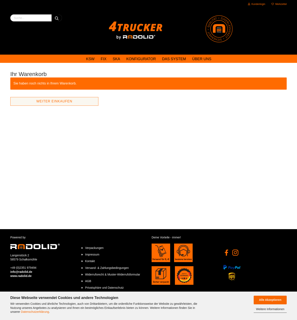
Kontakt (90, 261)
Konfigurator (141, 59)
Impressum (92, 254)
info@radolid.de (21, 271)
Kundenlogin (256, 4)
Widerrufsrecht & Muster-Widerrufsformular (112, 274)
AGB (88, 281)
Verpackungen (94, 248)
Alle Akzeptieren (270, 299)
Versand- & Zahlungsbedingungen (107, 268)
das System (174, 59)
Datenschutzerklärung (35, 311)
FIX (103, 59)
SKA (116, 59)
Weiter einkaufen (54, 101)
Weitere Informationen (270, 309)
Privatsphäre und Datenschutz (104, 287)
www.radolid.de (21, 276)
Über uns (201, 59)
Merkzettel (279, 4)
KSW (90, 59)
